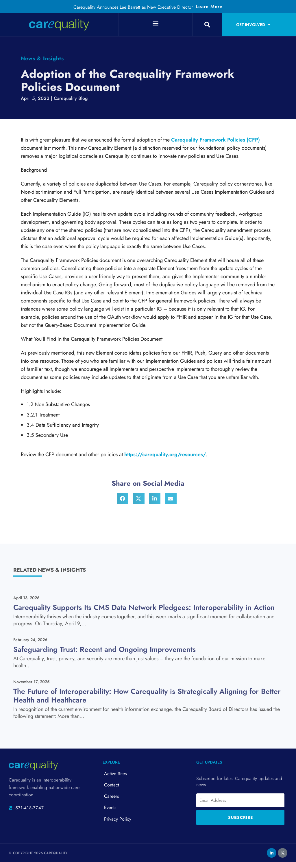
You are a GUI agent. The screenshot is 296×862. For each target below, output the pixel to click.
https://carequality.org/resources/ (165, 454)
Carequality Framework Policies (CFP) (215, 140)
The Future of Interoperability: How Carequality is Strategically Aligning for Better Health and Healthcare (147, 695)
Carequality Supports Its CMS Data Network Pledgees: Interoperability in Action (144, 607)
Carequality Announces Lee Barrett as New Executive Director (133, 7)
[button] (155, 23)
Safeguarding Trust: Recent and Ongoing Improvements (104, 649)
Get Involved (253, 25)
